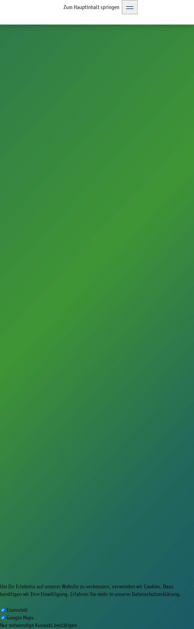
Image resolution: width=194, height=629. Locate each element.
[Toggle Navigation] (130, 7)
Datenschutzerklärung (155, 594)
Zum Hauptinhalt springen (91, 7)
